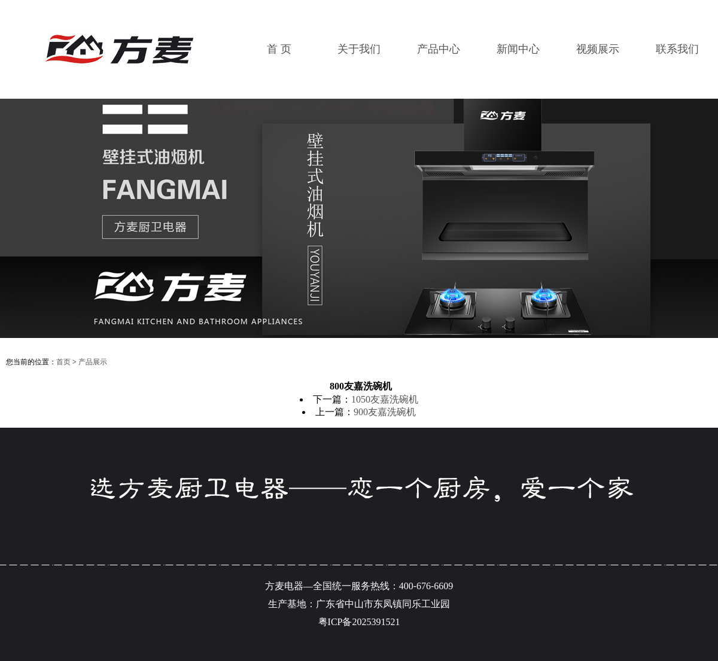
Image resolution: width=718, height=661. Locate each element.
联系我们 (677, 49)
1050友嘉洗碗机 (384, 399)
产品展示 (92, 362)
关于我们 (359, 49)
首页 (63, 362)
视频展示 (597, 49)
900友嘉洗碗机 (385, 412)
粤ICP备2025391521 (359, 622)
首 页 (279, 49)
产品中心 (438, 49)
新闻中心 (518, 49)
